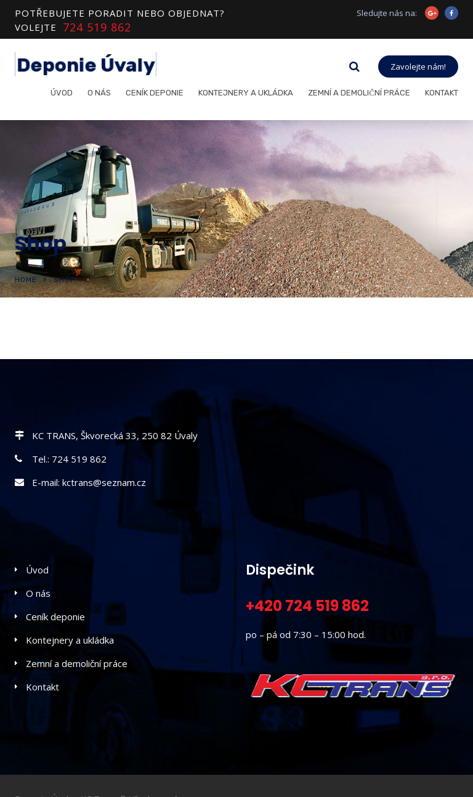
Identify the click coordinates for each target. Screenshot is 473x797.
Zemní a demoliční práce (359, 92)
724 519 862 (97, 27)
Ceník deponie (155, 92)
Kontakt (441, 92)
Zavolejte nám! (418, 66)
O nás (99, 92)
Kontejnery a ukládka (245, 92)
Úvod (62, 92)
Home (26, 279)
